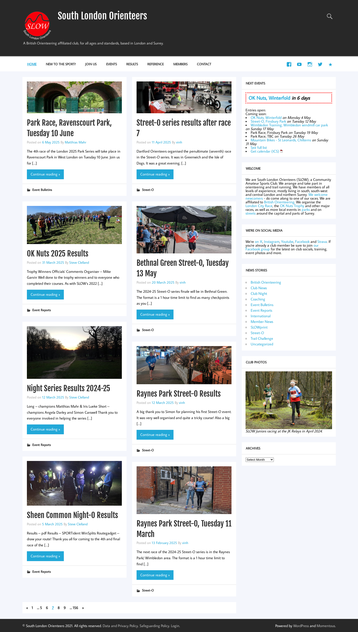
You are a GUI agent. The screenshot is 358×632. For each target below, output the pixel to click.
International (261, 316)
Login (175, 625)
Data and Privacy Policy (120, 625)
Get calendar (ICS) (265, 151)
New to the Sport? (61, 64)
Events (111, 64)
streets (251, 213)
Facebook (302, 241)
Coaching (258, 299)
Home (31, 64)
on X (258, 241)
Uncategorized (262, 344)
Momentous (326, 625)
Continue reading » (45, 174)
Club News (259, 287)
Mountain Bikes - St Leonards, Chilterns (281, 140)
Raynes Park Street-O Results (179, 393)
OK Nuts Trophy (292, 205)
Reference (155, 64)
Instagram (271, 241)
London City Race (259, 205)
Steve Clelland (79, 262)
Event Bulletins (42, 189)
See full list (259, 147)
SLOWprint (259, 327)
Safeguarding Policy (154, 625)
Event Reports (41, 310)
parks (306, 209)
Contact (204, 64)
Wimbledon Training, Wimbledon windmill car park (289, 125)
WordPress (301, 625)
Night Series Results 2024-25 (68, 388)
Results (132, 64)
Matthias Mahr (75, 142)
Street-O (148, 189)
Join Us (91, 64)
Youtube (287, 241)
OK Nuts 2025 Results (57, 253)
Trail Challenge (262, 338)
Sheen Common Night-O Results (72, 515)
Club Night (259, 293)
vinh (179, 142)
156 (75, 608)
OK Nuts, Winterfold (269, 98)
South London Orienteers (102, 16)
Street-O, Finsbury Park (268, 121)
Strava (322, 241)
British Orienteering (279, 202)
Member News (262, 321)
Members (180, 64)
